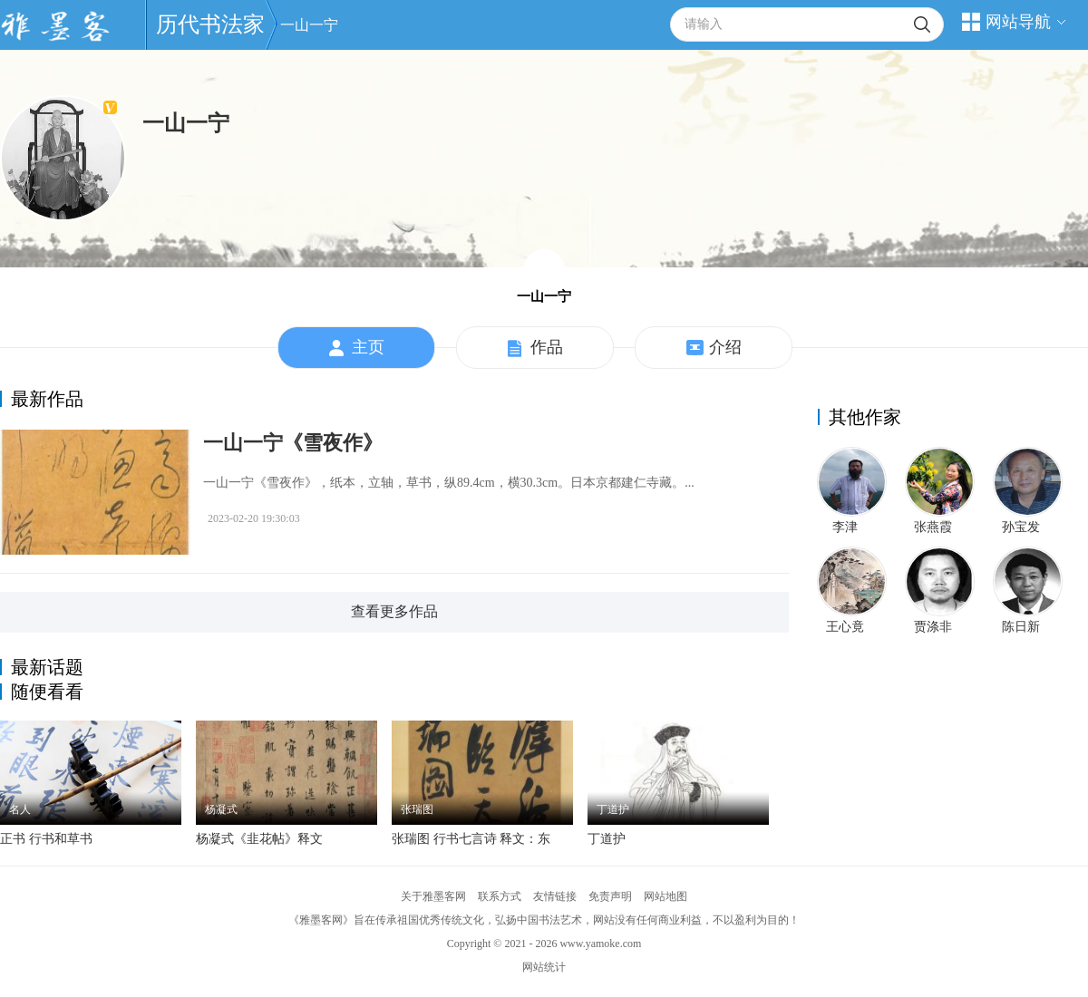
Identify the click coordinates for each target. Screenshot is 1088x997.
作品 (535, 348)
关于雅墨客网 (433, 896)
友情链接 (555, 896)
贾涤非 (933, 627)
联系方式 (499, 896)
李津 (845, 527)
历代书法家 (210, 24)
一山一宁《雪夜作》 (293, 442)
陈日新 (1021, 627)
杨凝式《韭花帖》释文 (259, 839)
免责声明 (610, 896)
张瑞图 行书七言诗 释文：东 (471, 839)
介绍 (714, 348)
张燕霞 (933, 527)
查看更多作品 (394, 611)
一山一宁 (309, 25)
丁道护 (607, 839)
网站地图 (665, 896)
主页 (356, 348)
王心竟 (845, 627)
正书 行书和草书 (46, 839)
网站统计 (544, 967)
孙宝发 (1021, 527)
